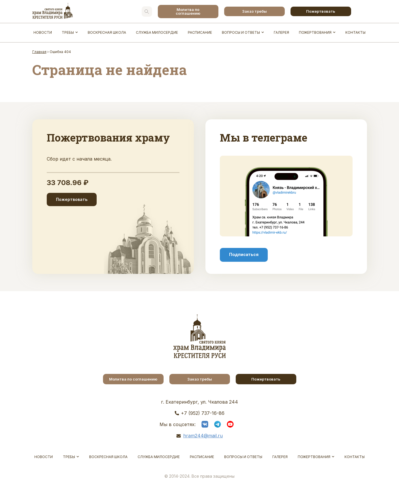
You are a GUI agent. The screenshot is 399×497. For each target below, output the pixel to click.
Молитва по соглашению (188, 11)
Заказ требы (254, 11)
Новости (42, 32)
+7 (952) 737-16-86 (202, 413)
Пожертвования (315, 32)
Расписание (200, 32)
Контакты (355, 32)
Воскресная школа (107, 32)
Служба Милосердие (157, 32)
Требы (68, 32)
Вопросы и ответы (241, 32)
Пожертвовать (320, 11)
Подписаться (243, 254)
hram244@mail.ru (203, 435)
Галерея (281, 32)
